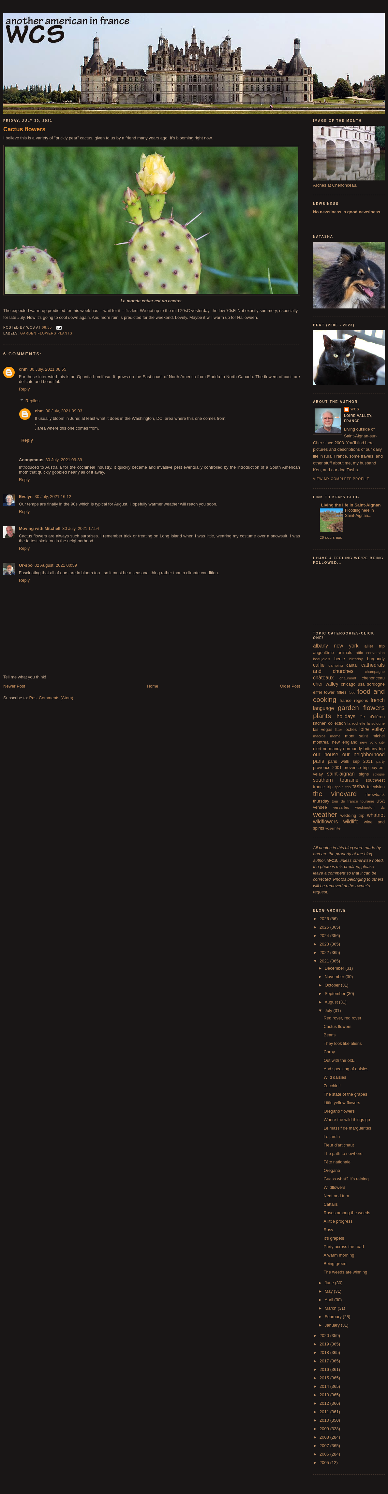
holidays (346, 716)
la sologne (376, 723)
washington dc (370, 807)
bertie (340, 658)
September (336, 993)
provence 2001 (327, 767)
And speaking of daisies (345, 1068)
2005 (325, 1462)
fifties (342, 692)
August (332, 1002)
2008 (325, 1437)
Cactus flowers (24, 129)
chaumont (347, 678)
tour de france (345, 801)
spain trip (343, 787)
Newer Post (14, 686)
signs (364, 774)
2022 (325, 952)
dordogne (376, 684)
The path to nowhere (342, 1153)
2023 (325, 944)
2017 (325, 1361)
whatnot (376, 815)
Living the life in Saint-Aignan (350, 505)
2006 (325, 1454)
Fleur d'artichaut (338, 1145)
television (376, 786)
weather (325, 814)
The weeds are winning (345, 1272)
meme (335, 736)
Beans (329, 1034)
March (331, 1308)
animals (344, 652)
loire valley (372, 729)
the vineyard (335, 793)
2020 (325, 1335)
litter (338, 729)
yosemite (333, 828)
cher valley (325, 684)
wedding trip (352, 815)
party (380, 761)
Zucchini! (331, 1085)
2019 (325, 1344)
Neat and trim (336, 1195)
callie (319, 665)
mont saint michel (365, 735)
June (330, 1282)
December (335, 968)
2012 (325, 1403)
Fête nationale (336, 1162)
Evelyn (26, 496)
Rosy (328, 1229)
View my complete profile (341, 479)
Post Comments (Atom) (51, 697)
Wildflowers (334, 1187)
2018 (325, 1352)
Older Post (290, 686)
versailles (341, 807)
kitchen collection (329, 723)
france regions (354, 700)
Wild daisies (334, 1077)
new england (344, 742)
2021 (325, 961)
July (329, 1010)
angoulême (323, 652)
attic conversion (370, 652)
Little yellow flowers (341, 1102)
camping (335, 665)
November (335, 976)
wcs (355, 409)
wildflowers (325, 821)
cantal (352, 665)
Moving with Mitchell (39, 528)
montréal (321, 742)
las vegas (322, 729)
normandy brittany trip (364, 748)
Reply (24, 389)
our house (325, 754)
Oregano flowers (338, 1111)
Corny (329, 1051)
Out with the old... (339, 1060)
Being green (334, 1263)
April (330, 1299)
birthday (356, 659)
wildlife (351, 821)
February (334, 1316)
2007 (325, 1445)
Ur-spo (26, 565)
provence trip (355, 767)
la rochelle (357, 723)
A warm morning (338, 1255)
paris (318, 761)
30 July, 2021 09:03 (64, 410)
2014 (325, 1386)
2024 (325, 935)
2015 (325, 1377)
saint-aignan (341, 773)
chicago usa (353, 684)
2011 (325, 1411)
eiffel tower (324, 692)
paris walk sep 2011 (350, 761)
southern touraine (335, 780)
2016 (325, 1369)
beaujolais (321, 659)
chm (23, 369)
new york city (372, 742)
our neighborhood (363, 754)
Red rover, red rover (342, 1018)
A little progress (337, 1221)
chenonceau (373, 678)
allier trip (374, 646)
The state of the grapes (345, 1094)
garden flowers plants (46, 333)
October (333, 985)
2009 (325, 1428)
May (329, 1291)
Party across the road (343, 1246)
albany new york (336, 645)
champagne (375, 671)
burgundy (376, 658)
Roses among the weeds (346, 1212)
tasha (358, 786)
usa (381, 801)
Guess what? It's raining (345, 1178)
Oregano (331, 1170)
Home (152, 686)
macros (319, 736)
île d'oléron (372, 716)
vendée (320, 807)
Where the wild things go (346, 1119)
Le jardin (331, 1136)
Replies (32, 400)
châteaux (323, 677)
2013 (325, 1394)
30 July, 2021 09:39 (63, 459)
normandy (332, 748)
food (352, 692)
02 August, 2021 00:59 (56, 565)
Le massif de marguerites (347, 1128)
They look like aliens (342, 1043)
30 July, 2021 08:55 (48, 369)
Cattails (330, 1204)
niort (317, 748)
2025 (325, 927)
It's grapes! (333, 1238)
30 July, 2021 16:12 (53, 496)
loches (351, 729)
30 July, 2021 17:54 (80, 528)
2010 (325, 1420)
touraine (367, 801)
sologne (379, 774)
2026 (325, 918)
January (333, 1325)
